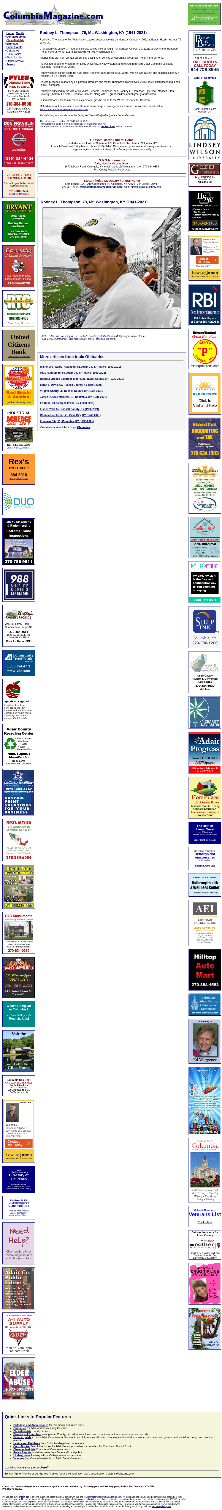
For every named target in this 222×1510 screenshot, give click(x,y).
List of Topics (13, 54)
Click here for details (19, 194)
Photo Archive (14, 57)
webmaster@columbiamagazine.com (104, 1497)
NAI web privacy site (161, 1506)
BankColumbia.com (205, 109)
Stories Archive (15, 61)
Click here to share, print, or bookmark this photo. (92, 339)
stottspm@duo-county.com (146, 186)
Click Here (204, 1222)
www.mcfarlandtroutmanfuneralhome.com (63, 109)
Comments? (61, 339)
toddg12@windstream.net (126, 166)
